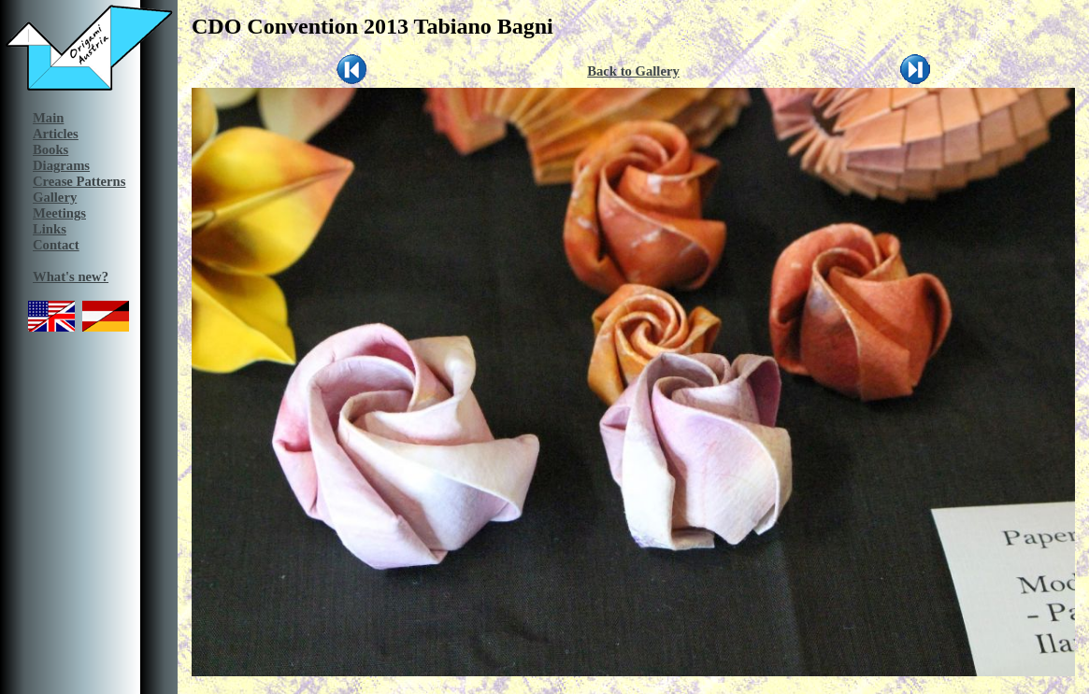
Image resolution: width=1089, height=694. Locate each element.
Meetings (59, 212)
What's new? (70, 276)
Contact (56, 244)
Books (50, 149)
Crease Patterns (79, 181)
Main (48, 117)
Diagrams (61, 165)
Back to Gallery (633, 71)
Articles (56, 133)
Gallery (55, 197)
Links (49, 228)
